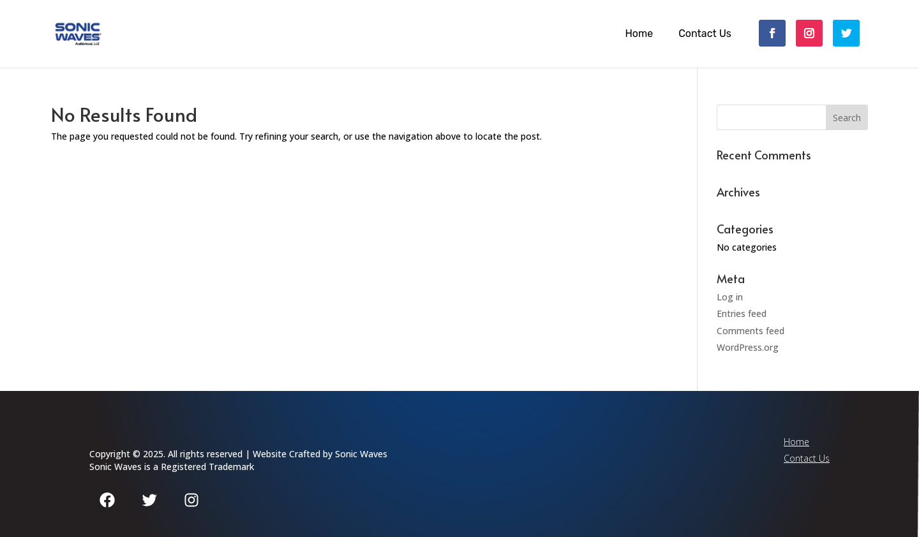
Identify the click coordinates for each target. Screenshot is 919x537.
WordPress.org (748, 347)
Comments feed (750, 331)
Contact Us (704, 33)
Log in (730, 297)
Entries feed (741, 313)
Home (639, 33)
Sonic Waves (361, 454)
